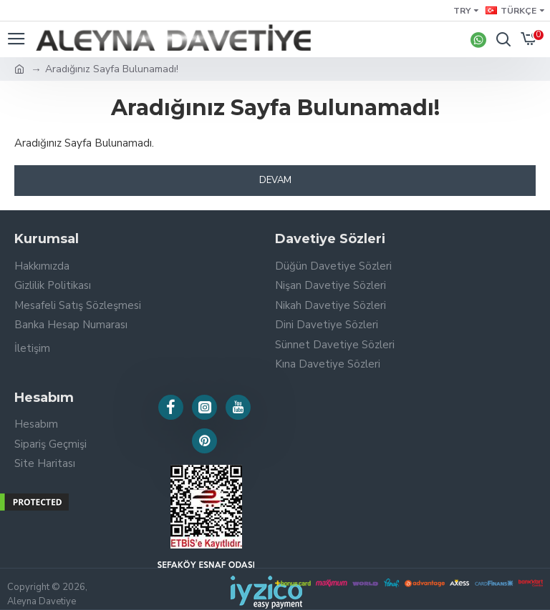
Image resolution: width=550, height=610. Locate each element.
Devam (275, 180)
